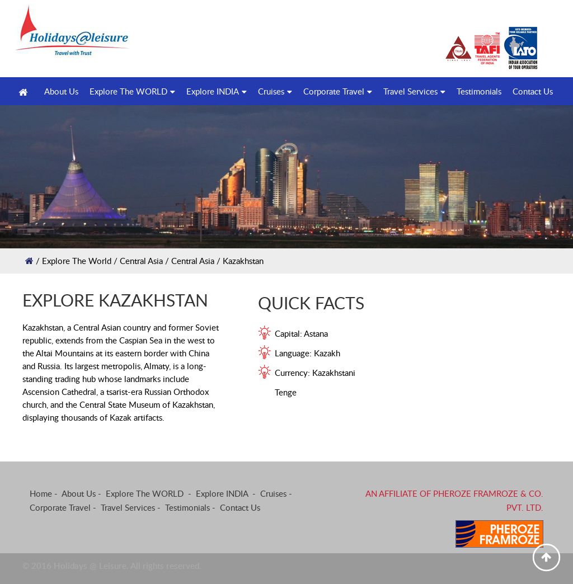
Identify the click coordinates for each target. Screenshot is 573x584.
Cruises (275, 91)
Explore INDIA (216, 91)
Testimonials (479, 91)
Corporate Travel (337, 91)
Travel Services (414, 91)
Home (41, 493)
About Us (79, 493)
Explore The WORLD (132, 91)
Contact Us (533, 91)
